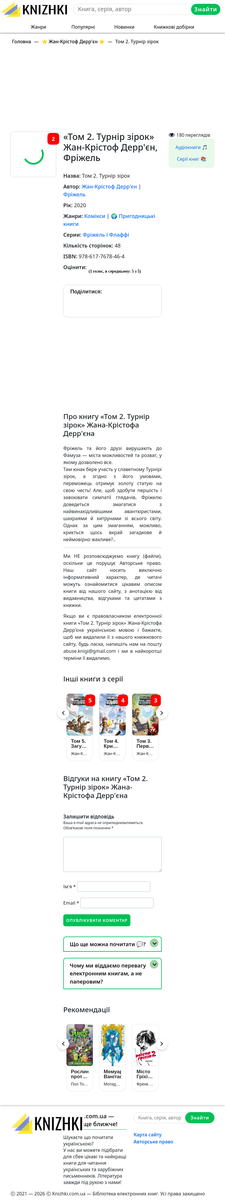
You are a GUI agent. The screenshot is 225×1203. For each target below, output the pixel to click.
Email (71, 903)
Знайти (205, 9)
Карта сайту (148, 1134)
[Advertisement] (116, 90)
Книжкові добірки (174, 27)
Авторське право (153, 1141)
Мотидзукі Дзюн (112, 1084)
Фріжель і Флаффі (106, 234)
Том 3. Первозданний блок (145, 744)
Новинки (124, 27)
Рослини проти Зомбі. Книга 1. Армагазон (79, 1074)
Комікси (94, 215)
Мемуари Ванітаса (112, 1074)
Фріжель (74, 194)
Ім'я (69, 886)
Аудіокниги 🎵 (191, 147)
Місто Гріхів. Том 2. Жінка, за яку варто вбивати (145, 1074)
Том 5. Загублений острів (79, 744)
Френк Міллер (145, 1084)
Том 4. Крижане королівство (112, 744)
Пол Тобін (79, 1084)
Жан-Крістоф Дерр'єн (109, 186)
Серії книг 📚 (192, 159)
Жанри (38, 27)
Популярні (83, 27)
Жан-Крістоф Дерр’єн (79, 753)
